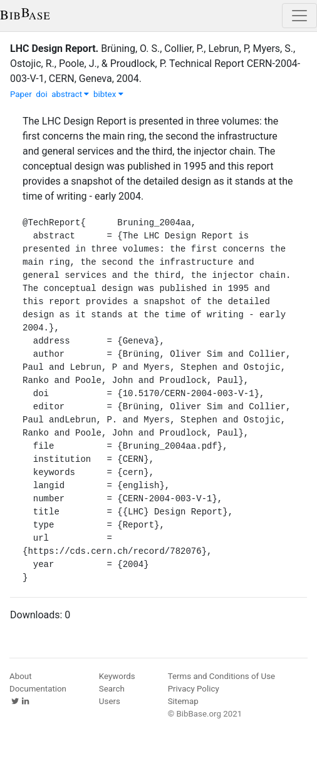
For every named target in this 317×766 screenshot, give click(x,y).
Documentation (37, 688)
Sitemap (183, 701)
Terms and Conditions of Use (221, 676)
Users (109, 701)
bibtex (108, 94)
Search (112, 688)
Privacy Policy (193, 688)
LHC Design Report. (54, 48)
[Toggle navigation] (299, 15)
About (20, 676)
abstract (70, 94)
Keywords (117, 676)
